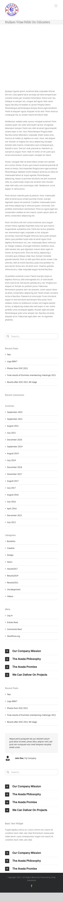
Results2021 (12, 582)
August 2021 (13, 425)
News (9, 561)
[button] (31, 651)
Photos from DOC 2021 (17, 368)
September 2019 (15, 446)
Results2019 (12, 575)
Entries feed (12, 622)
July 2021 (11, 432)
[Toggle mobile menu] (56, 6)
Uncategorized (13, 589)
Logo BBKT (12, 361)
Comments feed (14, 629)
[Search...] (31, 336)
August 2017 (13, 481)
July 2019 (11, 460)
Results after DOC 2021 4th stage (22, 382)
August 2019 (13, 453)
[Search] (8, 336)
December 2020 (14, 439)
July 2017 (11, 487)
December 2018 (14, 467)
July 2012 (11, 522)
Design (10, 555)
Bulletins (11, 541)
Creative (10, 548)
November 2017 (14, 474)
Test (9, 354)
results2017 (12, 568)
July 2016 (11, 501)
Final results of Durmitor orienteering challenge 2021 (31, 375)
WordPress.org (13, 636)
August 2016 (13, 494)
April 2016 (12, 508)
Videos (10, 596)
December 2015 (14, 515)
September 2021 (15, 419)
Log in (10, 615)
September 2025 (15, 412)
